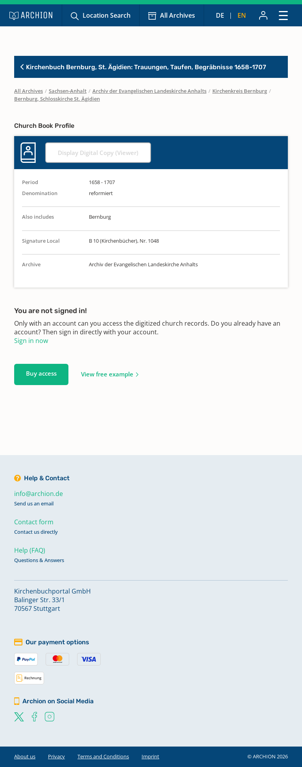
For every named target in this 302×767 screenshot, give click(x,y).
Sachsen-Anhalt (68, 90)
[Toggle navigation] (283, 15)
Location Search (107, 15)
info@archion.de (38, 493)
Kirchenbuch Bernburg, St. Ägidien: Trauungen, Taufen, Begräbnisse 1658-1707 (143, 67)
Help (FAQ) (29, 550)
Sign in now (31, 340)
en (242, 15)
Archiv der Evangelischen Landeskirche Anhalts (149, 90)
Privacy (56, 756)
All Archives (177, 15)
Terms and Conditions (103, 756)
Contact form (33, 522)
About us (24, 756)
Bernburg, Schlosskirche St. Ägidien (57, 98)
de (220, 15)
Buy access (41, 373)
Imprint (150, 756)
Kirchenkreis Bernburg (239, 90)
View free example (107, 374)
